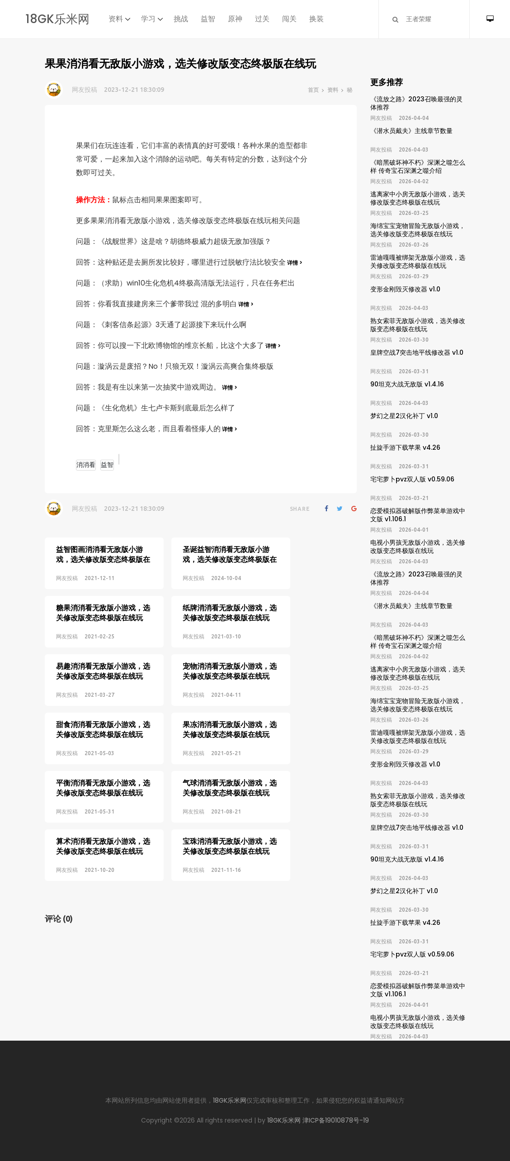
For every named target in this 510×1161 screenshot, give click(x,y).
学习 (148, 19)
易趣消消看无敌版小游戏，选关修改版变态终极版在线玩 (103, 660)
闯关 (289, 19)
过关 (262, 19)
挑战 (181, 19)
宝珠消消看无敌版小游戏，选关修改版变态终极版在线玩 (217, 818)
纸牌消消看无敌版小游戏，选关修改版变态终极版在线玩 (217, 607)
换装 (316, 19)
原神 (235, 19)
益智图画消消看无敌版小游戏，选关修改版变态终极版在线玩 (103, 559)
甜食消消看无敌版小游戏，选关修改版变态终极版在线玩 (103, 712)
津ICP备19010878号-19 (335, 1120)
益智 (208, 19)
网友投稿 (84, 89)
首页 (313, 90)
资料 (116, 19)
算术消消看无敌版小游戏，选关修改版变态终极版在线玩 (103, 818)
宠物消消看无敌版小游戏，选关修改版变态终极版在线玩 (217, 660)
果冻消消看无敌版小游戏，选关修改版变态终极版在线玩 (217, 712)
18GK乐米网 (57, 19)
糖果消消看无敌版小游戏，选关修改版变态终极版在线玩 (103, 607)
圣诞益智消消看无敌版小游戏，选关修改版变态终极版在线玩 (217, 559)
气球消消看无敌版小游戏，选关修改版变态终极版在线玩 (217, 765)
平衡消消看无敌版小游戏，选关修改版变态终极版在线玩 (103, 765)
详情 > (294, 262)
